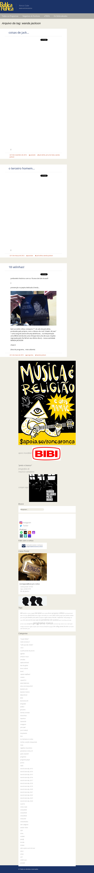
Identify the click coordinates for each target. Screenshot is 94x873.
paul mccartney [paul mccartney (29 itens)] (62, 620)
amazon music (24, 657)
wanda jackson (48, 255)
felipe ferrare (23, 695)
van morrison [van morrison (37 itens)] (23, 628)
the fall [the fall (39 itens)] (46, 626)
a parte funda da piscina (27, 651)
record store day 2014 (26, 771)
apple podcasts (24, 662)
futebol (22, 707)
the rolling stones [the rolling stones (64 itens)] (58, 626)
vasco (22, 851)
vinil (21, 857)
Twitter (23, 525)
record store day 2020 (26, 789)
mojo (21, 745)
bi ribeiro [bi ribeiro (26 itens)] (29, 613)
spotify (22, 839)
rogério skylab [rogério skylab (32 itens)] (32, 626)
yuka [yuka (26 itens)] (29, 628)
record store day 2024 (26, 801)
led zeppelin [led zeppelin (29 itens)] (41, 617)
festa (21, 698)
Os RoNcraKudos (60, 16)
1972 (21, 648)
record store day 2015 (26, 774)
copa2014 (23, 680)
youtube (32, 155)
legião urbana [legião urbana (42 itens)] (48, 617)
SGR (21, 830)
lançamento (23, 733)
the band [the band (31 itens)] (41, 626)
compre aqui (23, 487)
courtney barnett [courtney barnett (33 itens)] (69, 613)
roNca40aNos (24, 822)
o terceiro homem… (22, 168)
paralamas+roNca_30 (26, 751)
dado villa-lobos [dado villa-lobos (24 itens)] (23, 615)
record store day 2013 (26, 768)
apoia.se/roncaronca (25, 8)
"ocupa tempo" (24, 639)
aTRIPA (47, 16)
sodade (22, 836)
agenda (22, 654)
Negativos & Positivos (31, 16)
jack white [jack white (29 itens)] (22, 617)
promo (22, 763)
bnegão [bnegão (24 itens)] (32, 613)
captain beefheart (25, 674)
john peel (22, 727)
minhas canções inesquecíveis (28, 742)
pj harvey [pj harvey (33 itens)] (69, 620)
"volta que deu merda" (26, 645)
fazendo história (24, 692)
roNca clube (23, 807)
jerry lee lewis (50, 155)
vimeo (22, 854)
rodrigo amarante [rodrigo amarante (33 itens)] (24, 626)
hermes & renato (25, 712)
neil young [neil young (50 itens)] (67, 617)
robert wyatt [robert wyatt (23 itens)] (69, 624)
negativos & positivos (26, 748)
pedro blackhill (24, 754)
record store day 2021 (26, 792)
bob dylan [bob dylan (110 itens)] (38, 613)
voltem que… (23, 860)
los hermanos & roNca (26, 739)
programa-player (25, 760)
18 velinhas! (16, 267)
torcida (22, 842)
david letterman (24, 683)
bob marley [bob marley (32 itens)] (45, 613)
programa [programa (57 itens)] (30, 624)
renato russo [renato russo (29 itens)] (64, 624)
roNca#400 (23, 810)
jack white (42, 155)
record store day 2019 (26, 786)
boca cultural (24, 668)
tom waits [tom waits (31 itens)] (71, 626)
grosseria (22, 710)
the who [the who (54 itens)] (66, 626)
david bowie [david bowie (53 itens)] (31, 615)
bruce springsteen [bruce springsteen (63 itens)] (53, 613)
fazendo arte (23, 689)
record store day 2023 (26, 798)
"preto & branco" (25, 642)
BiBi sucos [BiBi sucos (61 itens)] (23, 613)
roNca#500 (23, 813)
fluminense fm (24, 701)
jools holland (24, 730)
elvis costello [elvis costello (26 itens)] (49, 615)
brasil (21, 671)
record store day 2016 (26, 777)
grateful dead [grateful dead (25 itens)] (62, 615)
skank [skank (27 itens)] (38, 626)
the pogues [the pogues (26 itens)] (50, 626)
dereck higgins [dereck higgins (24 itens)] (38, 615)
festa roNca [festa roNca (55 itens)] (56, 615)
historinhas (23, 715)
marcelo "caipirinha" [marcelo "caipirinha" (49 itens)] (58, 617)
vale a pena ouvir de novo (27, 848)
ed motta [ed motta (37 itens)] (44, 615)
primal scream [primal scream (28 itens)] (23, 624)
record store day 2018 (26, 783)
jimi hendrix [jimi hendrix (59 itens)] (29, 617)
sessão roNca (24, 827)
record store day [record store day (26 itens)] (56, 624)
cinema (22, 677)
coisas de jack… (19, 32)
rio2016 (22, 804)
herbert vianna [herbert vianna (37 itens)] (69, 615)
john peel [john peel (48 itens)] (35, 617)
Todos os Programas (10, 16)
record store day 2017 (26, 780)
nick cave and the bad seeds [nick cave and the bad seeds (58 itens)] (31, 620)
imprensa (23, 718)
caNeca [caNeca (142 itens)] (61, 613)
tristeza (22, 845)
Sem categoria (24, 824)
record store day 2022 (26, 795)
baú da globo (24, 665)
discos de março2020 (26, 686)
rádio (21, 766)
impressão (23, 721)
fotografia (23, 704)
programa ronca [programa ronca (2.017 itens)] (43, 623)
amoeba (22, 659)
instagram (23, 724)
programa (30, 355)
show (21, 833)
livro (21, 736)
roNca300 (23, 819)
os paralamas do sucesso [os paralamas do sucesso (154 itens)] (49, 620)
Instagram (25, 522)
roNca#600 (23, 816)
